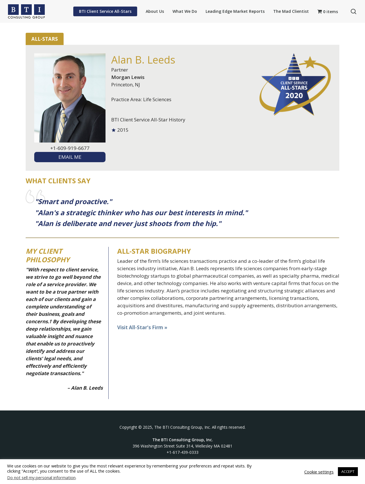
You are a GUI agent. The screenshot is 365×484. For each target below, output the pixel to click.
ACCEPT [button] (347, 471)
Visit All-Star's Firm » (142, 327)
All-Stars (44, 39)
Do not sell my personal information (41, 477)
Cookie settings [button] (319, 471)
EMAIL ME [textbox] (70, 157)
